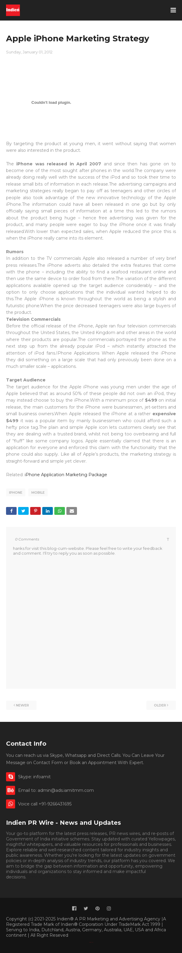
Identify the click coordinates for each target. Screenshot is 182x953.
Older (160, 705)
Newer (22, 705)
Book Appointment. (47, 877)
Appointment (83, 877)
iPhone (15, 492)
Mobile (38, 492)
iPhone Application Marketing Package (66, 474)
